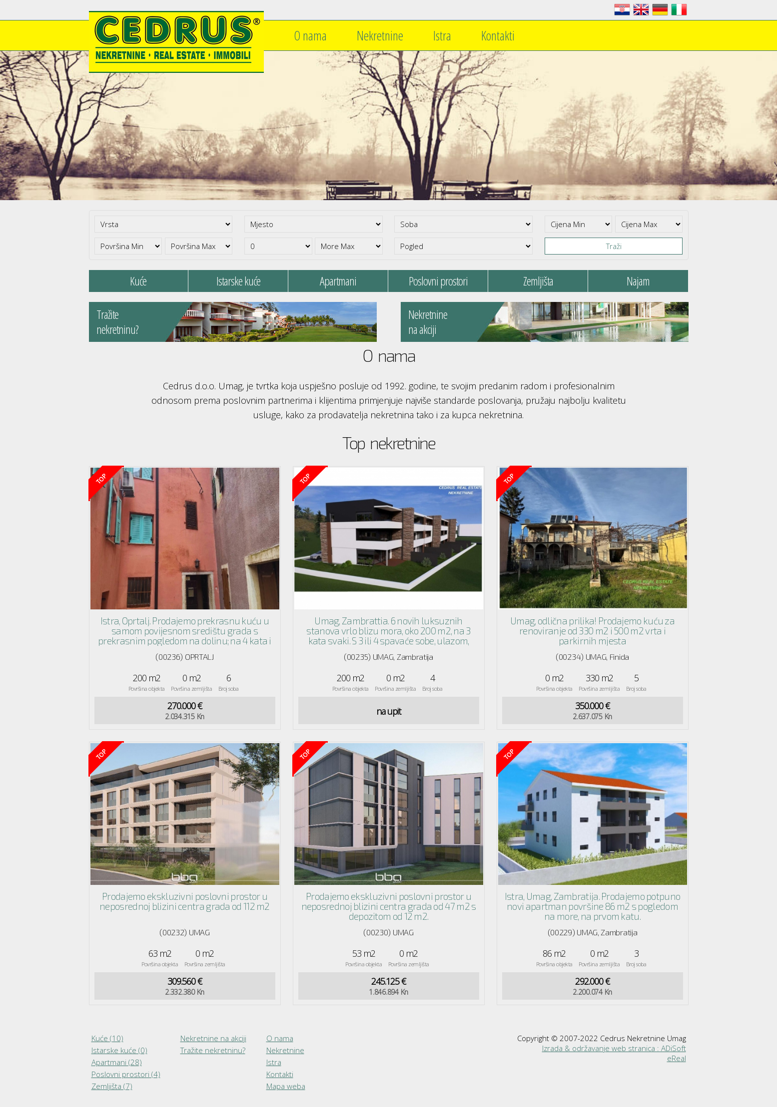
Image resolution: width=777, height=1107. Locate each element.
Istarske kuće (238, 281)
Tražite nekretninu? (212, 1050)
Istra (442, 35)
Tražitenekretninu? (117, 321)
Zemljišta (538, 281)
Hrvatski (622, 9)
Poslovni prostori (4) (125, 1074)
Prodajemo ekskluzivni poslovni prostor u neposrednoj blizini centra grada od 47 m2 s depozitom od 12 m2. (388, 906)
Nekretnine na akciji (213, 1038)
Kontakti (498, 35)
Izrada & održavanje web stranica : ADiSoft (614, 1048)
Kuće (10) (107, 1038)
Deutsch (660, 9)
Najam (638, 281)
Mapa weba (285, 1086)
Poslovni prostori (438, 281)
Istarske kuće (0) (119, 1050)
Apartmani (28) (116, 1062)
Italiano (679, 9)
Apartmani (338, 281)
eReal (676, 1058)
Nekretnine (380, 35)
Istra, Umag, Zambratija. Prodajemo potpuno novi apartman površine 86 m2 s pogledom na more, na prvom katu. (593, 906)
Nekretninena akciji (427, 321)
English (641, 9)
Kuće (138, 281)
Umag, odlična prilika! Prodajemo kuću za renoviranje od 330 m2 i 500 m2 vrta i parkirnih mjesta (592, 630)
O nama (310, 35)
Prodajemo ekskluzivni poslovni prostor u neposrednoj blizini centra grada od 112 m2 (184, 901)
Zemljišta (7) (111, 1086)
